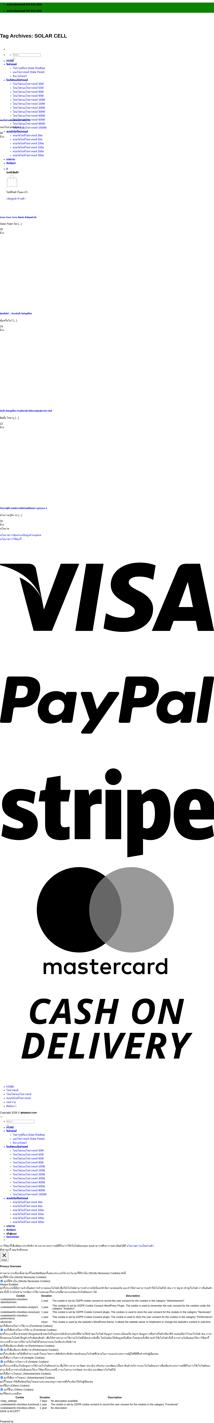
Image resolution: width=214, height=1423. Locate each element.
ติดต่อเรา (11, 163)
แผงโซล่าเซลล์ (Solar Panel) (29, 72)
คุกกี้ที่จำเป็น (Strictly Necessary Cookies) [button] (23, 1277)
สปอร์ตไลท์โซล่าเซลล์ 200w (28, 151)
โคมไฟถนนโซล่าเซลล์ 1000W (29, 127)
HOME (10, 60)
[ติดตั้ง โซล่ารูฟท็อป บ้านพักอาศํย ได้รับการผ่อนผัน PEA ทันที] (24, 404)
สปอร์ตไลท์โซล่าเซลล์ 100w (28, 143)
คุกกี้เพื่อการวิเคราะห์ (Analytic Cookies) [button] (22, 1357)
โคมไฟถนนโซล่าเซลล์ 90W (28, 1162)
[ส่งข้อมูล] (14, 58)
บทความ (10, 159)
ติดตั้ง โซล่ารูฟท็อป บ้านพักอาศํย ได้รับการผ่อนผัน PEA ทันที (26, 411)
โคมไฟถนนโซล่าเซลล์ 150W (29, 1170)
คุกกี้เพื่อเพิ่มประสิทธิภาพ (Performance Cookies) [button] (27, 1345)
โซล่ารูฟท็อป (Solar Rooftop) (29, 68)
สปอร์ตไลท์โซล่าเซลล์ (17, 131)
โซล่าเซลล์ (11, 64)
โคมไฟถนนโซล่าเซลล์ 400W (29, 115)
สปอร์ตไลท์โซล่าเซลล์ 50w (27, 139)
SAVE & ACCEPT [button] (10, 1411)
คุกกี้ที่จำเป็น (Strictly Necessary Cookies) (27, 1281)
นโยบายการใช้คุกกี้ (10, 539)
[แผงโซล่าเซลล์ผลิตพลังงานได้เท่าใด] (24, 113)
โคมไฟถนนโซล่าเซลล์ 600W (29, 1186)
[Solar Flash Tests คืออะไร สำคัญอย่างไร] (24, 210)
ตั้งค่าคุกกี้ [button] (5, 1249)
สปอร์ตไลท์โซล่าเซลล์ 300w (28, 155)
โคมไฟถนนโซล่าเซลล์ (17, 80)
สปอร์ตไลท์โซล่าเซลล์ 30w (27, 135)
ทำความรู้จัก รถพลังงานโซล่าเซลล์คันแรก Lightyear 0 (23, 508)
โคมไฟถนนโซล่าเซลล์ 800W (29, 123)
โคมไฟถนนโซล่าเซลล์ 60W (28, 1158)
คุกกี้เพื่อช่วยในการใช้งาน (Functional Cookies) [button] (26, 1326)
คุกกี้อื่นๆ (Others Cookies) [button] (15, 1385)
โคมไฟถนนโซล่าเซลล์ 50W (28, 87)
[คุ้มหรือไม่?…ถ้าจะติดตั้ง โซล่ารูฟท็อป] (24, 306)
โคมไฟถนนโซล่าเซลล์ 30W (28, 84)
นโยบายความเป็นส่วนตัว (140, 1245)
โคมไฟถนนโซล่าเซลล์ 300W (29, 1178)
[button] (7, 169)
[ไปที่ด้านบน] (1, 1116)
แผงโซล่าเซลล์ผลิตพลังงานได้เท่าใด (15, 120)
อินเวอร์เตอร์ (20, 76)
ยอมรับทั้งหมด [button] (20, 1249)
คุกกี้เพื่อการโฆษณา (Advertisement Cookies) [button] (25, 1373)
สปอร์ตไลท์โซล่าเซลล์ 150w (28, 147)
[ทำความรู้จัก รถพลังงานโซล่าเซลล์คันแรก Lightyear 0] (24, 501)
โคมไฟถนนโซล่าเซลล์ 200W (29, 1174)
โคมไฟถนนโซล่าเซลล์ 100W (29, 1166)
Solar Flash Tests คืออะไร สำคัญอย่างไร (18, 217)
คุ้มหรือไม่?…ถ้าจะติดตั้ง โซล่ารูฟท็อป (16, 313)
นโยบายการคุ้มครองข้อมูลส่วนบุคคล (20, 535)
